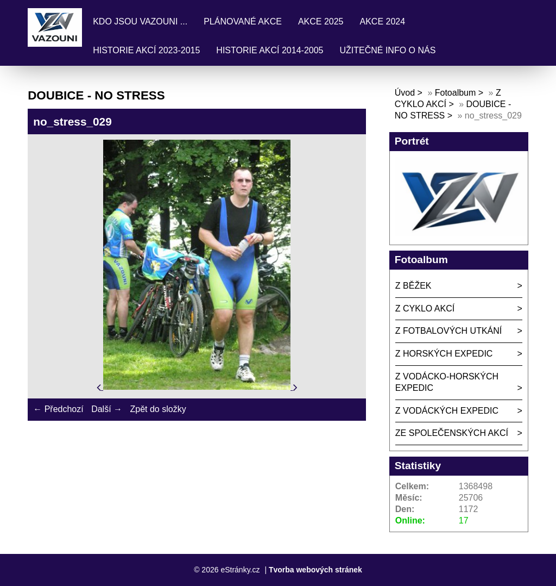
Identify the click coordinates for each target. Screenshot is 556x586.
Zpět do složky (158, 409)
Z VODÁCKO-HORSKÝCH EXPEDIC (446, 382)
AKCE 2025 (321, 21)
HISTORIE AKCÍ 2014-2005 (269, 50)
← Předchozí (58, 409)
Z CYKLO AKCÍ (424, 308)
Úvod (405, 92)
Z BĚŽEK (413, 285)
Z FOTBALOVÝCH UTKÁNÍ (448, 330)
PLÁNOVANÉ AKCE (243, 21)
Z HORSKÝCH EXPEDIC (444, 353)
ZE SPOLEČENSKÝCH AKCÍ (451, 433)
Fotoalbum (455, 92)
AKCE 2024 (383, 21)
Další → (106, 409)
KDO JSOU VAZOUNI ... (140, 21)
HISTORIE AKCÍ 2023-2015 (146, 50)
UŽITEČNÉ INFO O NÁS (387, 50)
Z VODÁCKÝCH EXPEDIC (446, 410)
